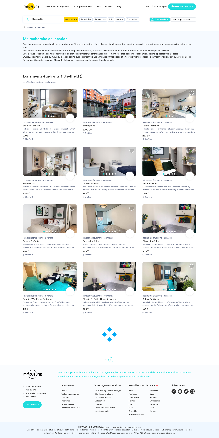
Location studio (106, 60)
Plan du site (31, 390)
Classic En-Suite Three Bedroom (99, 299)
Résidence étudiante (33, 60)
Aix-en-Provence (136, 414)
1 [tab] (45, 116)
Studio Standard (31, 126)
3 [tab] (51, 116)
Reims (152, 408)
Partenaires (31, 397)
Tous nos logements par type (108, 391)
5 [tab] (115, 174)
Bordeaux (154, 404)
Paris (130, 391)
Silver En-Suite (149, 183)
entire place (89, 126)
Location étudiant (53, 60)
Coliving (98, 404)
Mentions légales (33, 386)
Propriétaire (66, 401)
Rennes (153, 397)
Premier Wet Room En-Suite (37, 299)
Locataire (65, 397)
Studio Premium (150, 126)
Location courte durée (87, 60)
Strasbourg (155, 401)
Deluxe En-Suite (91, 241)
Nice (130, 408)
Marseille (154, 391)
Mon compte (160, 6)
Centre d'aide (32, 405)
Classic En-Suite (91, 183)
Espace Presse (67, 404)
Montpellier (133, 397)
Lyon (152, 394)
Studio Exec (29, 183)
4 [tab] (54, 116)
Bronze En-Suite (31, 241)
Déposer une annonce (182, 7)
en (147, 6)
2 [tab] (48, 116)
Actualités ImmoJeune (36, 393)
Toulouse (132, 394)
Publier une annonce (70, 394)
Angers (153, 411)
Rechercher (71, 19)
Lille (130, 404)
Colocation (69, 60)
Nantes (131, 401)
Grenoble (132, 411)
